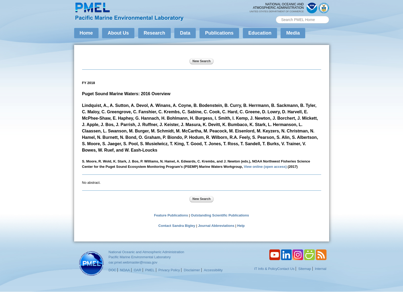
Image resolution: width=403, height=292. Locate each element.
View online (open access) (265, 167)
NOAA (125, 270)
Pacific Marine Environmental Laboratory (140, 257)
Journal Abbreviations (216, 226)
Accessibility (213, 270)
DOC (112, 270)
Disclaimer (192, 270)
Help (241, 226)
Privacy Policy (169, 270)
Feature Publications (171, 215)
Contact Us (285, 269)
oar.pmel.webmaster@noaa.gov (133, 262)
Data (185, 33)
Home (86, 33)
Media (293, 33)
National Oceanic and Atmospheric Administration (146, 252)
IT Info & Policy (265, 269)
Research (154, 33)
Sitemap (304, 269)
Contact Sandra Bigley (176, 226)
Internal (320, 269)
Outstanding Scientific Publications (220, 215)
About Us (118, 33)
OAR (137, 270)
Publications (219, 33)
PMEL (149, 270)
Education (260, 33)
